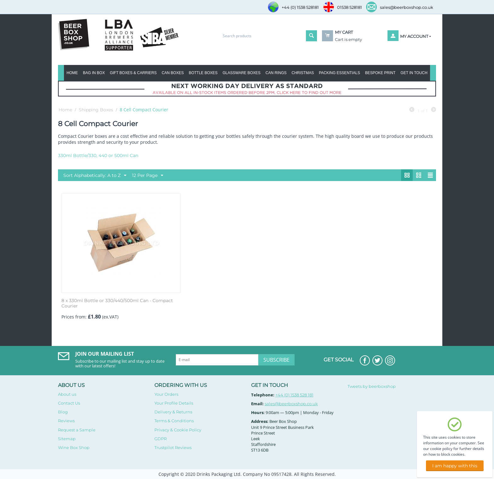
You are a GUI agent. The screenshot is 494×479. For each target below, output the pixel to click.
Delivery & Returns (173, 411)
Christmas (302, 73)
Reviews (66, 420)
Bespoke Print (380, 73)
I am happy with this (454, 466)
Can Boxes (173, 73)
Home (72, 73)
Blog (63, 411)
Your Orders (166, 394)
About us (67, 394)
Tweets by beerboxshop (372, 386)
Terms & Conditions (174, 420)
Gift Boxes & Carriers (133, 73)
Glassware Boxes (242, 73)
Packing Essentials (339, 73)
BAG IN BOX (94, 73)
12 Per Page (147, 175)
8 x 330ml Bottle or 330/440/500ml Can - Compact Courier (117, 303)
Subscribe (276, 359)
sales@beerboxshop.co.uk (291, 403)
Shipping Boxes (96, 110)
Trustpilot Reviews (173, 447)
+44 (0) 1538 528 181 (294, 394)
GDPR (160, 438)
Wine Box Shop (73, 447)
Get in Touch (413, 73)
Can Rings (276, 73)
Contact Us (69, 403)
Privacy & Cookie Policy (177, 429)
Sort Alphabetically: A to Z (94, 175)
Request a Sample (76, 429)
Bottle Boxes (203, 73)
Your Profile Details (173, 403)
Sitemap (67, 438)
